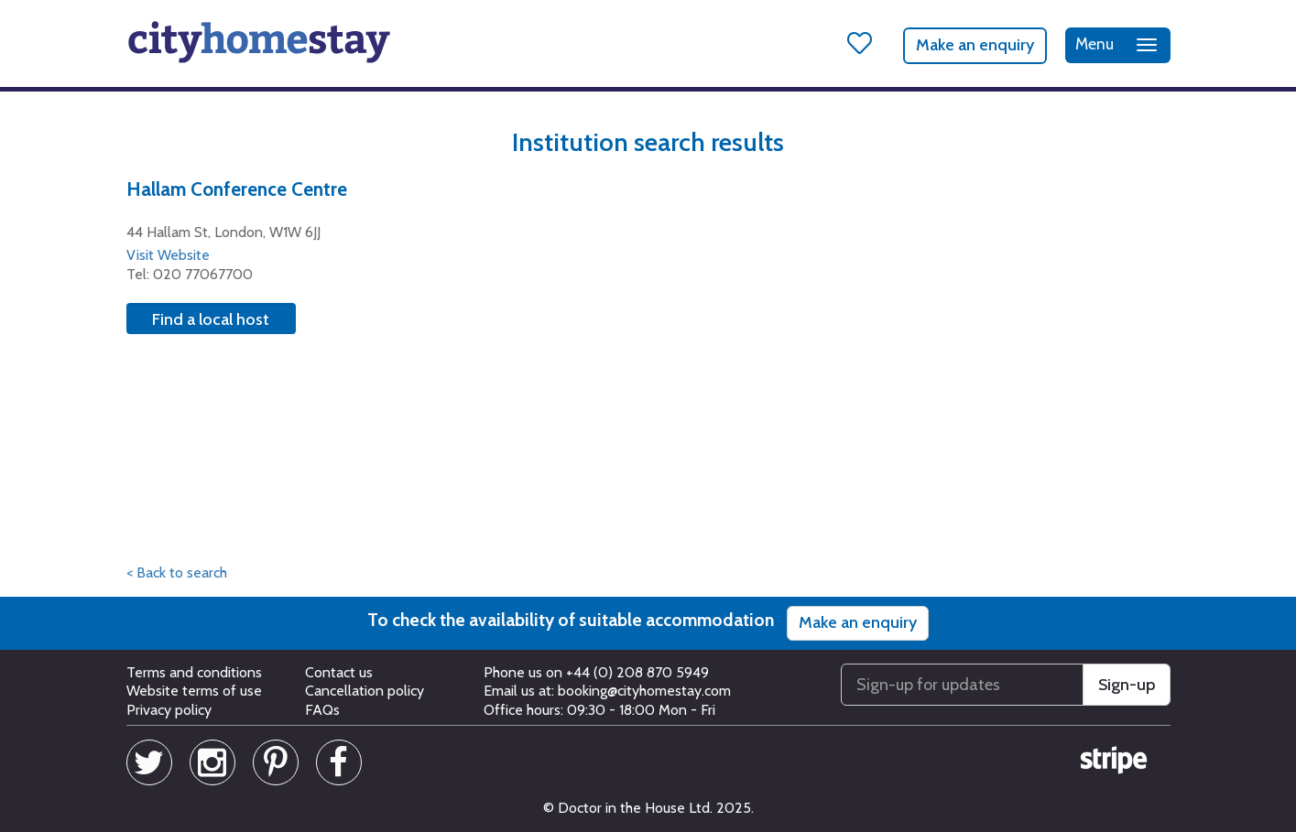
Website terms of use (194, 690)
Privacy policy (169, 710)
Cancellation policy (364, 690)
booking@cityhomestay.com (644, 690)
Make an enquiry (975, 45)
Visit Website (168, 255)
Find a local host (210, 319)
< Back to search (176, 572)
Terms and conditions (194, 672)
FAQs (322, 710)
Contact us (339, 672)
